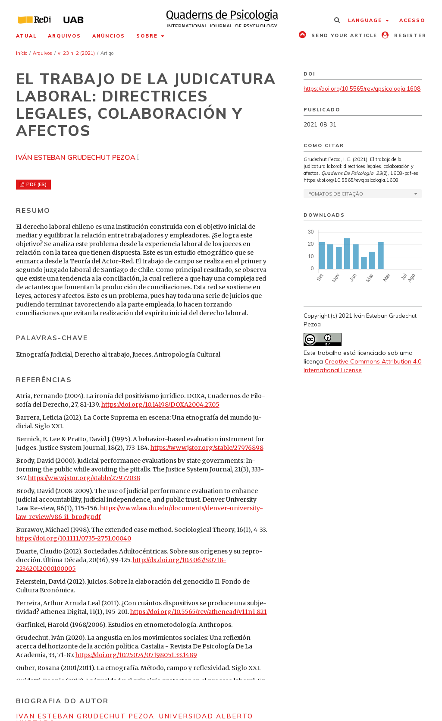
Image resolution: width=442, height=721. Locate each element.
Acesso (412, 20)
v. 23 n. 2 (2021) (76, 53)
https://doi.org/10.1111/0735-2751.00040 (73, 538)
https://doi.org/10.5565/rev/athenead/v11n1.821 (198, 612)
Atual (26, 36)
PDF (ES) (36, 184)
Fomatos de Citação (335, 194)
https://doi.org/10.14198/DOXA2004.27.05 (160, 404)
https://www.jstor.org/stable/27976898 (206, 448)
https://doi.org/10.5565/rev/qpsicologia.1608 (362, 88)
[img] (220, 13)
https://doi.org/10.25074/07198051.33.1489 (136, 655)
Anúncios (108, 36)
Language (366, 20)
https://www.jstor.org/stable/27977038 (84, 478)
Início (21, 53)
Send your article (343, 35)
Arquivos (64, 36)
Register (409, 35)
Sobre (148, 36)
